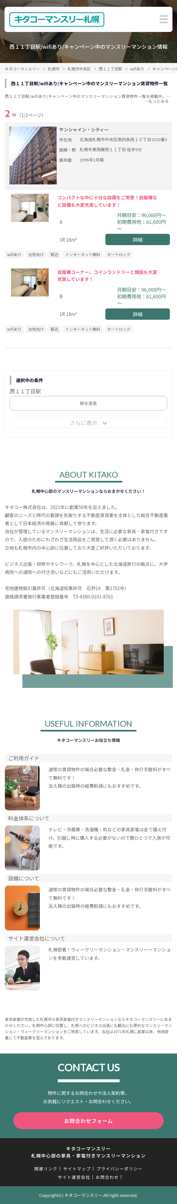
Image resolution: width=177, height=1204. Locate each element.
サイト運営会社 (74, 1177)
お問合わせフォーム (88, 1121)
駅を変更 (88, 403)
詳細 (138, 239)
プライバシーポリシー (119, 1169)
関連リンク (46, 1169)
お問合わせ (107, 1177)
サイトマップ (77, 1169)
